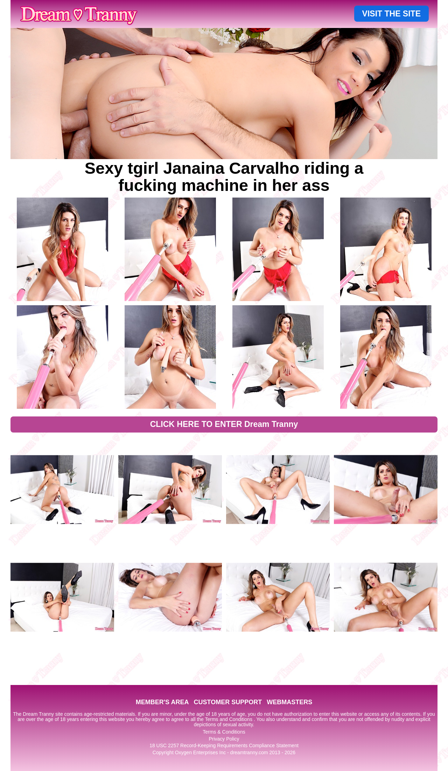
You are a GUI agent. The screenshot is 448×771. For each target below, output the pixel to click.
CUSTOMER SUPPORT (228, 702)
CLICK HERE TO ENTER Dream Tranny (224, 424)
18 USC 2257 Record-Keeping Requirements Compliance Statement (224, 745)
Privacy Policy (224, 739)
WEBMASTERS (289, 702)
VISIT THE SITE (391, 13)
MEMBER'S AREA (162, 702)
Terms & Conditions (224, 732)
